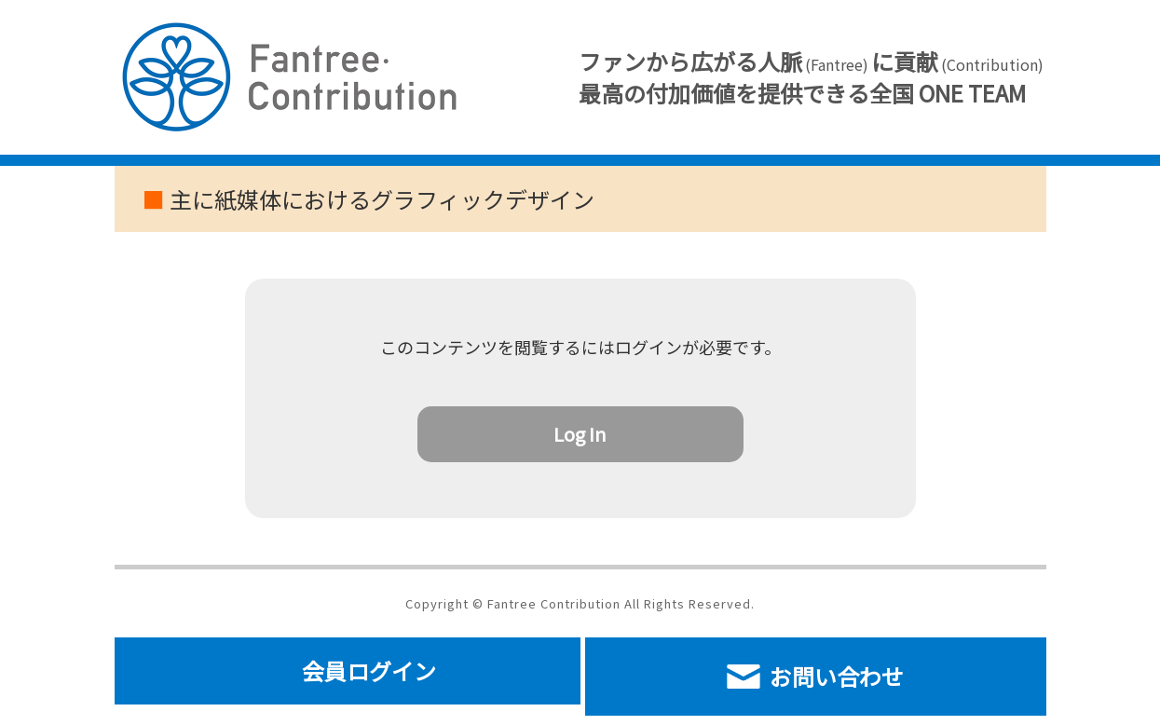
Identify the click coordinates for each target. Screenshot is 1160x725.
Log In (580, 433)
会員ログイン (369, 670)
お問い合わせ (815, 676)
